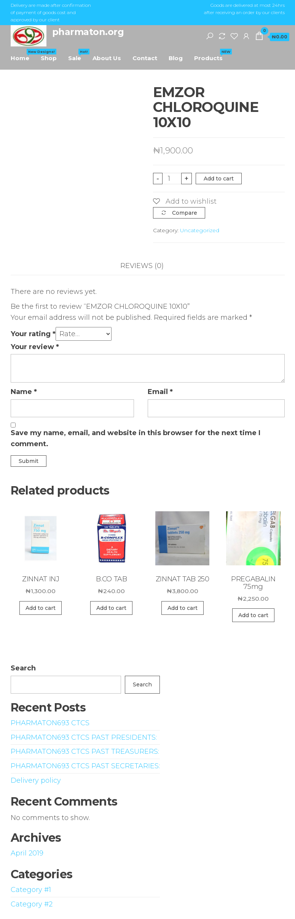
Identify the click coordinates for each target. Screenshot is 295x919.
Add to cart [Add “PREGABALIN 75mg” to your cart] (253, 615)
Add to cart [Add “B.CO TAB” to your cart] (111, 608)
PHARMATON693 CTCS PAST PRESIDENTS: (84, 737)
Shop (49, 58)
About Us (106, 58)
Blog (176, 58)
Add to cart (219, 178)
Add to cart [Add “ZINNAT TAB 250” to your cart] (182, 608)
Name (24, 392)
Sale (77, 55)
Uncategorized (199, 230)
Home (23, 55)
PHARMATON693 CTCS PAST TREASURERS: (85, 751)
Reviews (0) (142, 266)
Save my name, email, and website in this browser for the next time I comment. (135, 438)
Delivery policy (36, 780)
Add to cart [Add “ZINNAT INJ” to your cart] (41, 608)
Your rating (33, 334)
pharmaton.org (88, 31)
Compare (184, 212)
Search (23, 668)
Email (160, 392)
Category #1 (31, 889)
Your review (35, 347)
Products (211, 55)
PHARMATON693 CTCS (50, 723)
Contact (144, 58)
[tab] (148, 266)
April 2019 (27, 853)
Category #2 (32, 904)
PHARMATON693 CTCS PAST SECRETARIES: (85, 766)
